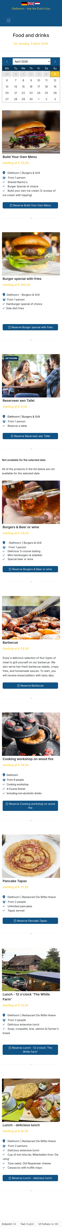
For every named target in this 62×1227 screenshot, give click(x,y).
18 (46, 86)
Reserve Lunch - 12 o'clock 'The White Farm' (30, 1049)
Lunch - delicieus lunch (21, 1125)
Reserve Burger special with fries (30, 327)
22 (23, 92)
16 (31, 86)
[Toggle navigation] (8, 20)
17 (39, 86)
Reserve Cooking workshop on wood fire (30, 805)
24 (38, 92)
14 (15, 86)
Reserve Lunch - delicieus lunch (30, 1178)
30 (7, 74)
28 (15, 99)
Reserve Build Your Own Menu (30, 205)
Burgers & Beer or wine (21, 527)
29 (23, 99)
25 (46, 92)
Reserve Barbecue (30, 686)
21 (15, 92)
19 (55, 86)
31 (15, 74)
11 (46, 80)
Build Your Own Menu (20, 157)
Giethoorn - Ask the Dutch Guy (31, 8)
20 (7, 92)
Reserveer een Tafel (18, 401)
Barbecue (10, 643)
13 (7, 86)
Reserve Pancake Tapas (30, 921)
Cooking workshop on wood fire (28, 759)
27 (7, 99)
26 (55, 92)
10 (38, 80)
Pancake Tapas (15, 881)
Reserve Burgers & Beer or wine (30, 569)
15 (23, 86)
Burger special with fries (22, 279)
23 (31, 92)
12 (55, 80)
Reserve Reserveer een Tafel (30, 436)
